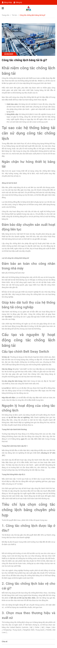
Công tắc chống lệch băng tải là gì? (24, 60)
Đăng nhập (7, 2)
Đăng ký (18, 2)
